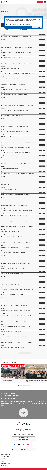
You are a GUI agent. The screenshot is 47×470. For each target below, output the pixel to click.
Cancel (39, 27)
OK (34, 27)
